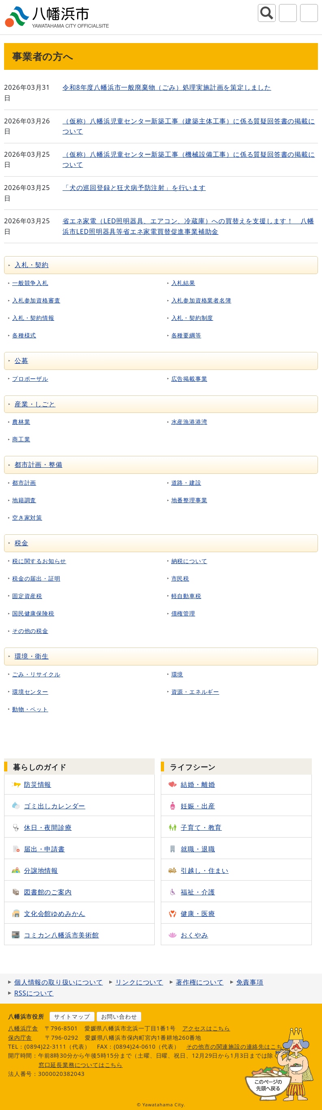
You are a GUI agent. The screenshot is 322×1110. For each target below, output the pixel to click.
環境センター (30, 691)
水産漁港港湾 (189, 421)
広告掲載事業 (189, 378)
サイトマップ (72, 1016)
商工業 (21, 439)
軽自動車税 (186, 596)
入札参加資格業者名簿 (201, 300)
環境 (177, 674)
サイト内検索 (267, 13)
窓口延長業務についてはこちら (81, 1065)
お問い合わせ (119, 1016)
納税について (189, 561)
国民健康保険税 (33, 613)
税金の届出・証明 (36, 578)
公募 (21, 360)
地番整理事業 (189, 500)
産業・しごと (35, 404)
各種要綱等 (186, 335)
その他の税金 (30, 631)
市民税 (180, 578)
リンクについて (139, 982)
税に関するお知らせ (39, 561)
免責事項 (250, 982)
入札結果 (183, 283)
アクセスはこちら (206, 1028)
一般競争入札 (30, 283)
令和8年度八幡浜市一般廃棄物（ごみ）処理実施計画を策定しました (167, 87)
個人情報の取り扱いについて (58, 982)
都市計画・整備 (39, 464)
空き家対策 (27, 517)
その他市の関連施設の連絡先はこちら (237, 1046)
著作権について (200, 982)
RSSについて (34, 993)
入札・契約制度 (192, 318)
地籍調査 (24, 500)
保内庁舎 (20, 1037)
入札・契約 (32, 264)
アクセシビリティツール (288, 13)
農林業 (21, 421)
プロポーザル (30, 378)
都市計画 (24, 482)
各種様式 (24, 335)
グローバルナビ (309, 13)
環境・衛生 (32, 656)
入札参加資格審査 (36, 300)
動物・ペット (30, 709)
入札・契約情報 (33, 318)
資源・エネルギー (195, 691)
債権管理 (183, 613)
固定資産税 (27, 596)
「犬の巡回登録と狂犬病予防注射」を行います (134, 187)
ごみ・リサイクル (36, 674)
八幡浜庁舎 (23, 1028)
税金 (21, 542)
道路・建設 (186, 482)
